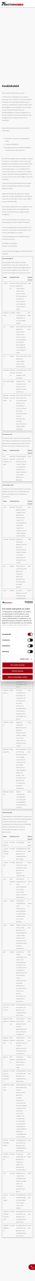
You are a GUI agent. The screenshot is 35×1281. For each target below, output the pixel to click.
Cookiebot (5, 254)
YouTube (12, 842)
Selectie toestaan (17, 671)
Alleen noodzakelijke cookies (17, 677)
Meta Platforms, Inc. (12, 881)
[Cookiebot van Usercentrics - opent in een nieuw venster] (25, 602)
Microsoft (12, 507)
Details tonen (24, 659)
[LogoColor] (12, 3)
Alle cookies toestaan (17, 665)
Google (12, 326)
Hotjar (11, 690)
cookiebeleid (22, 169)
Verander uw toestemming (9, 246)
